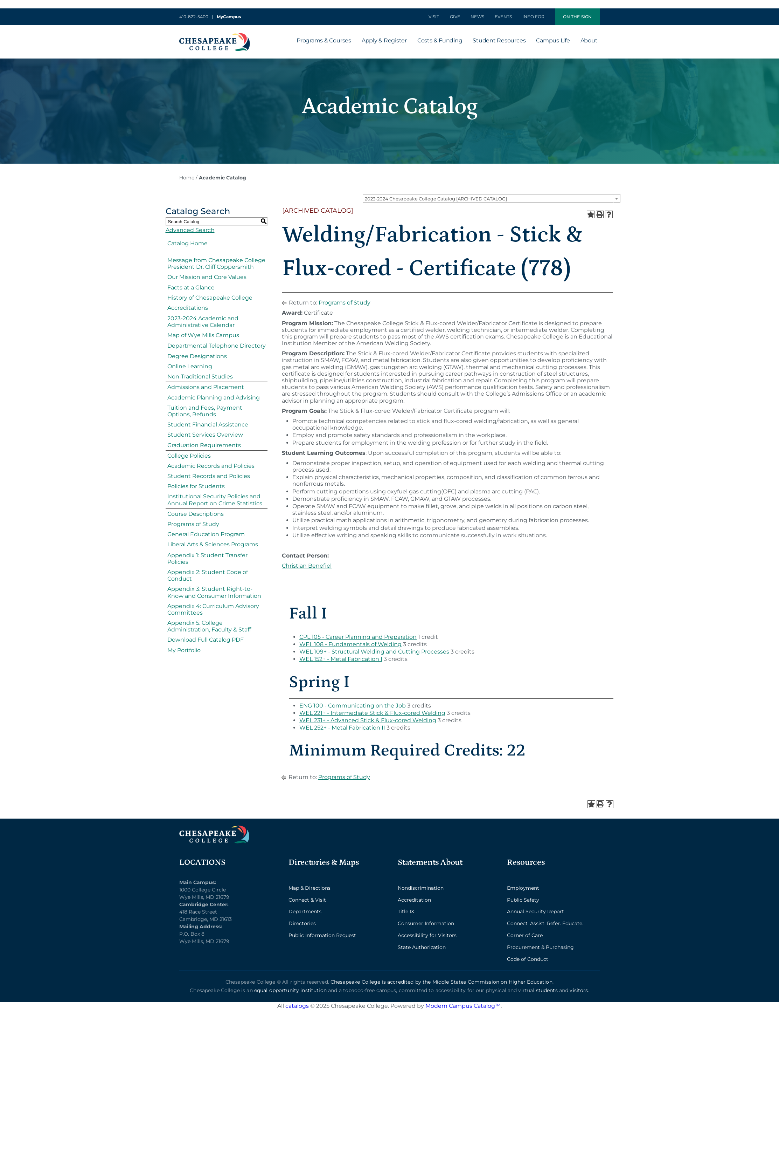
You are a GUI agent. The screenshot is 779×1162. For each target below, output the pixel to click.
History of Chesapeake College (209, 297)
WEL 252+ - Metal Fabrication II (342, 727)
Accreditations (187, 308)
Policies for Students (196, 486)
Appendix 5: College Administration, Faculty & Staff (209, 626)
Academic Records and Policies (211, 466)
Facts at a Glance (191, 287)
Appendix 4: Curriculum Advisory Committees (213, 609)
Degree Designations (197, 356)
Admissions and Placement (205, 387)
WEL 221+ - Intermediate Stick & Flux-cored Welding (372, 713)
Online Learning (189, 366)
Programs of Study (193, 524)
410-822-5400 (193, 16)
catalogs (297, 1006)
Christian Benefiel (307, 565)
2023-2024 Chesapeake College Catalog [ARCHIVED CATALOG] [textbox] (436, 198)
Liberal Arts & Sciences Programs (212, 544)
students (547, 990)
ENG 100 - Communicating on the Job (352, 705)
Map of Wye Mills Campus (203, 335)
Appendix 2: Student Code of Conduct (207, 575)
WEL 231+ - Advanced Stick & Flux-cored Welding (367, 720)
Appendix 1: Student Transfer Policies (207, 558)
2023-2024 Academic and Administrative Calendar (202, 321)
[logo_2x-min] (214, 35)
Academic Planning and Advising (213, 397)
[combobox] (491, 198)
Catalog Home (187, 243)
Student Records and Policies (208, 476)
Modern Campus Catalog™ (463, 1006)
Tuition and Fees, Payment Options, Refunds (204, 411)
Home (186, 178)
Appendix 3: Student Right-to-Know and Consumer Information (214, 592)
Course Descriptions (195, 514)
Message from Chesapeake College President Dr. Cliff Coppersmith (216, 263)
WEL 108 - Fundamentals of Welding (350, 644)
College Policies (189, 455)
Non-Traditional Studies (200, 376)
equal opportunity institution (290, 990)
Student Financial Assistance (207, 424)
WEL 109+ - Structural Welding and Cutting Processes (374, 651)
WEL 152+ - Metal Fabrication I (340, 659)
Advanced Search (190, 230)
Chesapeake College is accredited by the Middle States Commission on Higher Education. (442, 982)
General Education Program (206, 534)
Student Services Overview (205, 434)
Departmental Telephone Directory (216, 345)
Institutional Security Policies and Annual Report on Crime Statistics (214, 499)
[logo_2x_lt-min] (214, 828)
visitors (579, 990)
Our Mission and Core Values (206, 277)
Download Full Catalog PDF (205, 639)
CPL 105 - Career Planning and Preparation (358, 637)
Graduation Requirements (204, 445)
